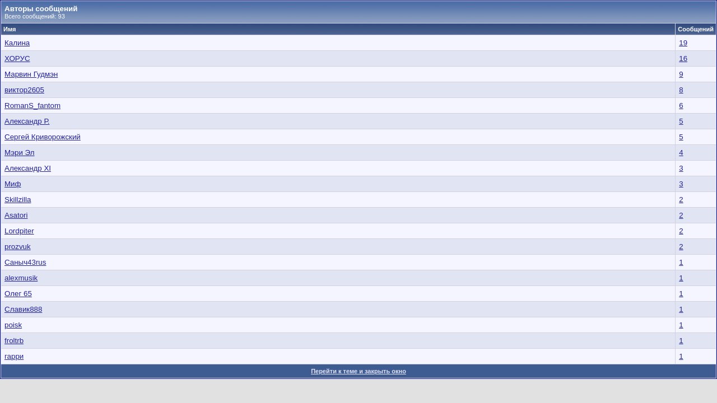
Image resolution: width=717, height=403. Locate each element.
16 (683, 58)
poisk (13, 325)
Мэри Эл (19, 152)
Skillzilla (17, 199)
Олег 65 (18, 293)
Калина (17, 43)
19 (683, 43)
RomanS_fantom (32, 105)
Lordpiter (19, 231)
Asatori (15, 215)
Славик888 (23, 309)
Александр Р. (26, 121)
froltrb (14, 340)
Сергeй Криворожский (42, 137)
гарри (14, 356)
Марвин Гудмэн (31, 74)
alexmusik (21, 278)
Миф (12, 184)
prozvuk (17, 246)
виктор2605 (24, 90)
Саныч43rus (25, 262)
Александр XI (27, 168)
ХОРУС (17, 58)
